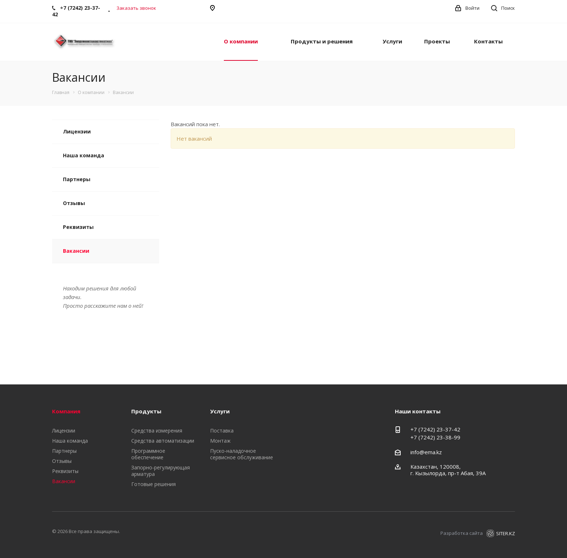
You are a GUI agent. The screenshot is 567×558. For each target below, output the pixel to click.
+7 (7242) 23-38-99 (435, 437)
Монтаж (220, 440)
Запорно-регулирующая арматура (160, 470)
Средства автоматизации (162, 440)
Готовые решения (153, 484)
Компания (66, 411)
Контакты (488, 41)
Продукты (146, 411)
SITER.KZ (500, 533)
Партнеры (76, 179)
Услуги (392, 41)
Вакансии (76, 250)
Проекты (437, 41)
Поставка (222, 430)
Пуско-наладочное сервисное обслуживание (241, 454)
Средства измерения (156, 430)
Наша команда (83, 155)
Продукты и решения (322, 41)
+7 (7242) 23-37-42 (435, 429)
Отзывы (74, 203)
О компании (241, 41)
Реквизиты (78, 226)
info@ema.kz (426, 452)
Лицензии (77, 131)
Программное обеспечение (148, 454)
